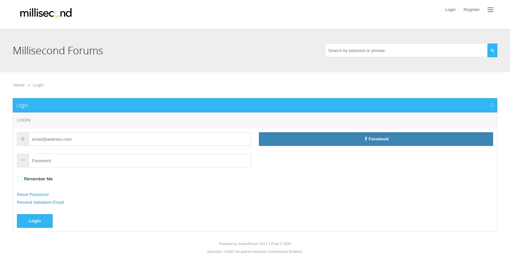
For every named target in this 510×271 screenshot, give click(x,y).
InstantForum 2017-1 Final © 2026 (264, 244)
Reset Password (32, 194)
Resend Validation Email (40, 202)
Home (19, 85)
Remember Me (38, 178)
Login (38, 85)
